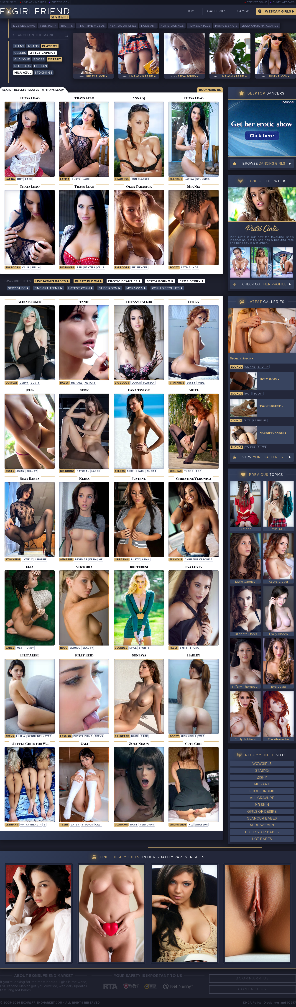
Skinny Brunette (39, 736)
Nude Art (148, 26)
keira (93, 560)
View (262, 457)
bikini (134, 736)
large (95, 471)
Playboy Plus (199, 26)
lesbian (65, 736)
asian (20, 471)
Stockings (43, 73)
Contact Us (252, 989)
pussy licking (82, 736)
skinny (250, 367)
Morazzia (136, 288)
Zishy (262, 777)
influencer (139, 268)
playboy (149, 383)
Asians (33, 46)
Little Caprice (42, 53)
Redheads (22, 66)
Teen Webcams (257, 2)
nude (200, 383)
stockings (176, 383)
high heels (188, 736)
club (25, 268)
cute (246, 421)
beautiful (122, 179)
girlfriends (177, 825)
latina (10, 179)
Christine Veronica (198, 560)
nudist (151, 471)
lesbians (260, 421)
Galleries (216, 11)
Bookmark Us (210, 90)
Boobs (38, 59)
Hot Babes (262, 839)
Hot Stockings (172, 26)
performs (147, 825)
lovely (28, 560)
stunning (202, 179)
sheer (262, 447)
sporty (144, 648)
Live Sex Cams (24, 26)
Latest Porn (80, 288)
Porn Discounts (167, 288)
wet (19, 648)
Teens (19, 46)
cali (98, 825)
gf (100, 560)
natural (83, 471)
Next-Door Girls (123, 26)
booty (174, 268)
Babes (64, 383)
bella (35, 268)
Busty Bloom (60, 2)
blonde (74, 648)
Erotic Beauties (124, 281)
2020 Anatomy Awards (260, 26)
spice (133, 648)
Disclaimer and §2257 (280, 1003)
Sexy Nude (18, 288)
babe (144, 736)
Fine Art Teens (48, 288)
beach (140, 471)
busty (76, 179)
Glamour (22, 59)
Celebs (20, 53)
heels (173, 648)
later (75, 825)
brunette (122, 736)
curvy (24, 383)
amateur (201, 825)
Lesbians (11, 825)
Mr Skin (262, 805)
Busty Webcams (284, 2)
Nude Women (262, 825)
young (236, 421)
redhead (175, 471)
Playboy (49, 46)
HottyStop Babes (262, 832)
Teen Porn (48, 26)
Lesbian (40, 66)
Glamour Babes (262, 818)
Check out (264, 284)
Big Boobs (12, 268)
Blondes (121, 648)
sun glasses (140, 179)
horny (29, 648)
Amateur (66, 560)
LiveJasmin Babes (34, 2)
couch (136, 383)
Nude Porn (109, 288)
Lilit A (20, 736)
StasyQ (262, 770)
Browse (263, 163)
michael (76, 383)
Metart (54, 59)
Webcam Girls (278, 11)
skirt (183, 648)
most (134, 825)
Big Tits (67, 26)
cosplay (11, 383)
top (198, 471)
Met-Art (262, 784)
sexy (130, 471)
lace (28, 179)
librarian (122, 560)
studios (87, 825)
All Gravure (262, 798)
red (79, 268)
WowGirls (262, 764)
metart (90, 383)
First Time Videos (91, 26)
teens (98, 736)
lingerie (40, 560)
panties (89, 268)
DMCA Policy (252, 1003)
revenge (81, 560)
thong (188, 471)
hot (20, 179)
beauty (31, 471)
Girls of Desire (262, 811)
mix (191, 825)
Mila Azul (22, 73)
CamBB (243, 11)
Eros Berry (191, 281)
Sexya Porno (160, 281)
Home (191, 11)
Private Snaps (226, 26)
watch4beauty (31, 825)
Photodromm (262, 791)
